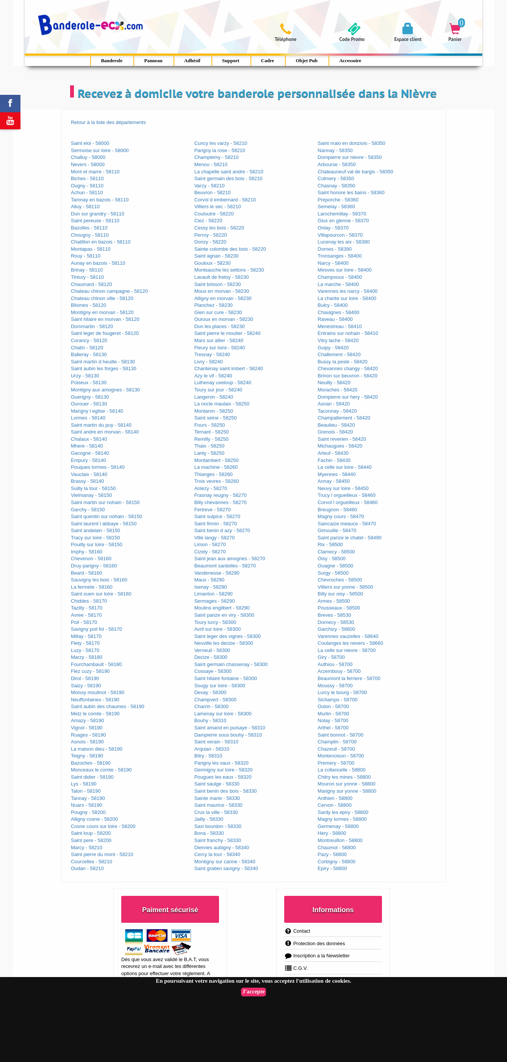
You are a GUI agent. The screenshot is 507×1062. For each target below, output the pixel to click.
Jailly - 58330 (209, 819)
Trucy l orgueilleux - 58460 (347, 495)
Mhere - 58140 (87, 446)
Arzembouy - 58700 (339, 671)
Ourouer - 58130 (89, 404)
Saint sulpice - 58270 (217, 516)
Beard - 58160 (86, 573)
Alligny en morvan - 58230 (223, 298)
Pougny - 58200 (88, 812)
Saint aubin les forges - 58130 (103, 368)
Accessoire (350, 60)
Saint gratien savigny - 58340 (226, 868)
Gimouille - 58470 (337, 530)
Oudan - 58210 (87, 868)
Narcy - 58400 (333, 263)
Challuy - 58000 (88, 157)
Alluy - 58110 (85, 206)
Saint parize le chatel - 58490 (349, 537)
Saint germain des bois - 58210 (228, 178)
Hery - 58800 (332, 833)
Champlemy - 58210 (216, 157)
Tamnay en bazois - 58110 (99, 200)
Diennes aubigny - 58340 (221, 847)
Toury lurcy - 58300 (215, 622)
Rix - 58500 (330, 544)
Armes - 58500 (334, 601)
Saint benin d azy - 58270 (222, 530)
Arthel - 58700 (333, 728)
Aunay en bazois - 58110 (98, 263)
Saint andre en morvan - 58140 (105, 432)
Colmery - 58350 (336, 178)
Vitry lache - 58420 (338, 340)
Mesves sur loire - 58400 (344, 270)
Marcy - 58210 (86, 847)
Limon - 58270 (210, 544)
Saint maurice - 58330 (218, 805)
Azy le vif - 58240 (213, 376)
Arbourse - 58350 (336, 164)
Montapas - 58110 (91, 249)
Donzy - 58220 (210, 242)
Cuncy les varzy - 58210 (220, 143)
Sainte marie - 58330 (217, 798)
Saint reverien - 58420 (342, 439)
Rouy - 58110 (85, 256)
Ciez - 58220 (208, 220)
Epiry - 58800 (332, 868)
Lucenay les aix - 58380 (343, 242)
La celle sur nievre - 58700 (347, 650)
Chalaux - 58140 (89, 439)
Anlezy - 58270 (210, 488)
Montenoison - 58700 (341, 756)
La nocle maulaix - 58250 (221, 404)
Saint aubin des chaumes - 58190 (107, 706)
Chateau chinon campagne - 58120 (109, 291)
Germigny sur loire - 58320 (223, 770)
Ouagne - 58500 (335, 566)
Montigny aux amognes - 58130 (105, 390)
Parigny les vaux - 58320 (221, 763)
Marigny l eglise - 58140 (97, 411)
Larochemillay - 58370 (342, 214)
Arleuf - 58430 (333, 453)
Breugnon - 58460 (337, 509)
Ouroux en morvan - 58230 (223, 319)
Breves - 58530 (334, 615)
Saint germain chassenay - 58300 (231, 664)
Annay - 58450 (334, 481)
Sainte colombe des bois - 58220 (230, 249)
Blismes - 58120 (88, 305)
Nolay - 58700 (333, 720)
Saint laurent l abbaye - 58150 (103, 523)
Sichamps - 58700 (337, 699)
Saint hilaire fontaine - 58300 (225, 678)
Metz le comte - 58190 (95, 713)
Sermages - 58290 (214, 601)
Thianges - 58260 (213, 474)
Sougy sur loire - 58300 (219, 685)
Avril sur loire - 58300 (217, 629)
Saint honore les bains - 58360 (351, 192)
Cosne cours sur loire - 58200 (103, 826)
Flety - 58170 (85, 643)
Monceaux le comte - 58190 (101, 770)
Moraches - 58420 (337, 390)
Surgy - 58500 (333, 573)
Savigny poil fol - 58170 (96, 629)
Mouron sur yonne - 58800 (346, 784)
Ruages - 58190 (88, 735)
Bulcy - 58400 (333, 305)
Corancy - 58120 (89, 340)
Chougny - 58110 (90, 235)
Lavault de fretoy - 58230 (221, 277)
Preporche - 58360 (338, 200)
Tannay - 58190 (88, 798)
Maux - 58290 (209, 580)
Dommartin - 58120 (92, 326)
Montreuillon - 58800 (340, 840)
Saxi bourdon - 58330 (217, 826)
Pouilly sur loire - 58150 (96, 544)
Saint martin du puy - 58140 (101, 425)
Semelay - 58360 (336, 206)
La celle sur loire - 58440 (344, 467)
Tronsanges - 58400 (339, 256)
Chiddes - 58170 (89, 601)
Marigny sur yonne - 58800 (347, 791)
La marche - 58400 (338, 284)
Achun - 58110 (87, 192)
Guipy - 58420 (333, 347)
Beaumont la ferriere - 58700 (349, 678)
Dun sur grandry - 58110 (97, 214)
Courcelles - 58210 (91, 861)
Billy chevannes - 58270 (220, 502)
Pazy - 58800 (332, 854)
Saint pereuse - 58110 (95, 220)
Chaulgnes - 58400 (338, 312)
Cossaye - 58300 (213, 671)
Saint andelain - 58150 (95, 530)
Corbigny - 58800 (336, 861)
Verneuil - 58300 (212, 650)
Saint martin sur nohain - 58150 (105, 502)
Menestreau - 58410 (339, 326)
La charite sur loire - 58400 (347, 298)
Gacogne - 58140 (90, 453)
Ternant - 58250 (211, 432)
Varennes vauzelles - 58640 (348, 636)
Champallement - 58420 (344, 418)
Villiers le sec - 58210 (217, 206)
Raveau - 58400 (335, 319)
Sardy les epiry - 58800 (343, 812)
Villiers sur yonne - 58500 (345, 587)
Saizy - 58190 (86, 685)
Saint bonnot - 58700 (340, 735)
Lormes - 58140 (88, 418)
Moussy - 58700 (335, 685)
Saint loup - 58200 (91, 833)
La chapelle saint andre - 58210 (228, 171)
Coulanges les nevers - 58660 (350, 643)
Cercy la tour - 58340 (217, 854)
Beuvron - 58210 (212, 192)
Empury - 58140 (88, 460)
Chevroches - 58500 (340, 580)
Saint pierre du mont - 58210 (102, 854)
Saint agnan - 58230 (216, 256)
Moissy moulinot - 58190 (97, 692)
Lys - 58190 (83, 784)
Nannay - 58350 (335, 150)
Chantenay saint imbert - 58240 (228, 368)
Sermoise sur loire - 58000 (99, 150)
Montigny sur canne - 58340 (224, 861)
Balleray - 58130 (89, 354)
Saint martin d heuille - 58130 (103, 361)
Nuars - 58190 (86, 805)
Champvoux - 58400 (340, 277)
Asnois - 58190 (87, 742)
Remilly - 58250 (211, 439)
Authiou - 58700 (335, 664)
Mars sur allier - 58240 (218, 340)
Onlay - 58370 (333, 228)
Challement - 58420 (339, 354)
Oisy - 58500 (332, 558)
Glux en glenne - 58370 (343, 220)
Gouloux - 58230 (212, 263)
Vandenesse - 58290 (216, 573)
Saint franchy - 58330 (217, 840)
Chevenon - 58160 (91, 558)
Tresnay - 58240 (212, 354)
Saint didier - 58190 (92, 777)
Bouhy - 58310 (210, 720)
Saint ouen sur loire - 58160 (101, 594)
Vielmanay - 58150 (91, 495)
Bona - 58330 (209, 833)
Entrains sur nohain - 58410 (348, 333)
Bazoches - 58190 (91, 763)
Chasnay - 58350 (336, 186)
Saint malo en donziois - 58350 (351, 143)
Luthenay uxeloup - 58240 (222, 382)
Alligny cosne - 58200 (94, 819)
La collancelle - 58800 (341, 770)
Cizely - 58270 (210, 552)
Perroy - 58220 (210, 235)
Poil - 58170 (84, 622)
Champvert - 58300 (215, 699)
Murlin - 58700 (333, 713)
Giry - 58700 (331, 657)
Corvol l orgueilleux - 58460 (347, 502)
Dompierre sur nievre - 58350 (350, 157)
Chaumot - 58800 (336, 847)
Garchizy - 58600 (336, 629)
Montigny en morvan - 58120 (102, 312)
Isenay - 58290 (210, 587)
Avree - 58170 (86, 615)
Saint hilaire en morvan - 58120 (105, 319)
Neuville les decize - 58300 (223, 643)
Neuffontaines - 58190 (95, 699)
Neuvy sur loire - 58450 (343, 488)
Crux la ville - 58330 (216, 812)
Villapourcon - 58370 (340, 235)
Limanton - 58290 (213, 594)
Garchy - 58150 (88, 509)
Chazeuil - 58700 (336, 749)
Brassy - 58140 (87, 481)
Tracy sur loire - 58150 (95, 537)
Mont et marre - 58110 (95, 171)
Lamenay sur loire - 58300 (223, 713)
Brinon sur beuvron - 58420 (347, 376)
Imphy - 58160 (86, 552)
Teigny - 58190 (87, 756)
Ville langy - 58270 (214, 537)
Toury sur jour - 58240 (218, 390)
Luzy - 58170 (85, 650)
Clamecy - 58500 (336, 552)
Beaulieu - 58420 (336, 425)
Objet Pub (306, 60)
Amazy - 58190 (87, 720)
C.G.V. (296, 968)
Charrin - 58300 (211, 706)
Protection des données (314, 943)
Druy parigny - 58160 (94, 566)
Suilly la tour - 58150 (93, 488)
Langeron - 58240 (213, 397)
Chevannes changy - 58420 (348, 368)
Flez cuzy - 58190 (90, 671)
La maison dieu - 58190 (96, 749)
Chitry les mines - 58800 (344, 777)
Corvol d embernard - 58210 (225, 200)
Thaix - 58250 (209, 446)
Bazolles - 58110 (89, 228)
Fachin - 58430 (334, 460)
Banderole (111, 60)
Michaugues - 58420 (340, 446)
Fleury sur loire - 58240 (219, 347)
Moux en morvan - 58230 (221, 291)
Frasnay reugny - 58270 (220, 495)
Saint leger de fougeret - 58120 (105, 333)
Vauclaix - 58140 (89, 474)
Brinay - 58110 (87, 270)
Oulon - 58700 (333, 706)
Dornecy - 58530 (336, 622)
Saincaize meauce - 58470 (347, 523)
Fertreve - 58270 (212, 509)
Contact (297, 931)
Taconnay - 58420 (337, 411)
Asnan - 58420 (334, 404)
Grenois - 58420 (335, 432)
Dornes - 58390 (335, 249)
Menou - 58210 (210, 164)
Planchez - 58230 (213, 305)
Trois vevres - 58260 (216, 481)
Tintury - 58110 (87, 277)
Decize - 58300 (210, 657)
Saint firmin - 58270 (215, 523)
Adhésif (192, 60)
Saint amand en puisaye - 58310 (229, 728)
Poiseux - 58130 (88, 382)
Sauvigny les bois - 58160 (99, 580)
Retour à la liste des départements (108, 122)
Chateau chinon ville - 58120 (102, 298)
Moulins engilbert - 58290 (222, 608)
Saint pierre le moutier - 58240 (227, 333)
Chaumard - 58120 (91, 284)
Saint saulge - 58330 (216, 784)
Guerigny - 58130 (90, 397)
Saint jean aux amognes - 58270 (229, 558)
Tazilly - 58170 (86, 608)
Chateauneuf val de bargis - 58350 (355, 171)
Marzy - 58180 (86, 657)
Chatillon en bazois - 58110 (101, 242)
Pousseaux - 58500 (339, 608)
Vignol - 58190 (87, 728)
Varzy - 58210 (209, 186)
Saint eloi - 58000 (90, 143)
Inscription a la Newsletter (317, 955)
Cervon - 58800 (335, 805)
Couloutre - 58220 (214, 214)
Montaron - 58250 (213, 411)
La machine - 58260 (216, 467)
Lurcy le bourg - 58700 (342, 692)
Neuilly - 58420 (334, 382)
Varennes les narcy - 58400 (347, 291)
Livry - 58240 (208, 361)
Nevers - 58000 (88, 164)
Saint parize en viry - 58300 (224, 615)
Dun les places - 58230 (219, 326)
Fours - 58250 (209, 425)
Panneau (153, 60)
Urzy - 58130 (85, 376)
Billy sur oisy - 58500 (340, 594)
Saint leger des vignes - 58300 (227, 636)
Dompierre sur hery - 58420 (348, 397)
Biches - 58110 (87, 178)
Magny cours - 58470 (341, 516)
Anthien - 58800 (335, 798)
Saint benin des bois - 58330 (225, 791)
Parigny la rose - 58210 (219, 150)
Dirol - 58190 (85, 678)
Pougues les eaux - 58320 (223, 777)
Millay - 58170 (86, 636)
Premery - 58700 (336, 763)
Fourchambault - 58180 (96, 664)
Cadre (267, 60)
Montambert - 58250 (216, 460)
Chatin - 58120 (87, 347)
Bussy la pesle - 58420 (343, 361)
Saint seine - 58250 (215, 418)
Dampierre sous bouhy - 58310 (228, 735)
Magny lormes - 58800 (342, 819)
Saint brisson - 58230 (217, 284)
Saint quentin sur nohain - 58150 (106, 516)
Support (230, 60)
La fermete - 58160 (92, 587)
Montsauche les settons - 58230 (229, 270)
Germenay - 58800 (338, 826)
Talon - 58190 (86, 791)
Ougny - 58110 (87, 186)
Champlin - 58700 (337, 742)
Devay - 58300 (210, 692)
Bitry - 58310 (208, 756)
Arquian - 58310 (212, 749)
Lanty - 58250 (209, 453)
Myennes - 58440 (336, 474)
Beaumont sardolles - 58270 (225, 566)
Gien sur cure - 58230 (218, 312)
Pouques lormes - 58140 (98, 467)
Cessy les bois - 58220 (219, 228)
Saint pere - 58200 (91, 840)
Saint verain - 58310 (216, 742)
